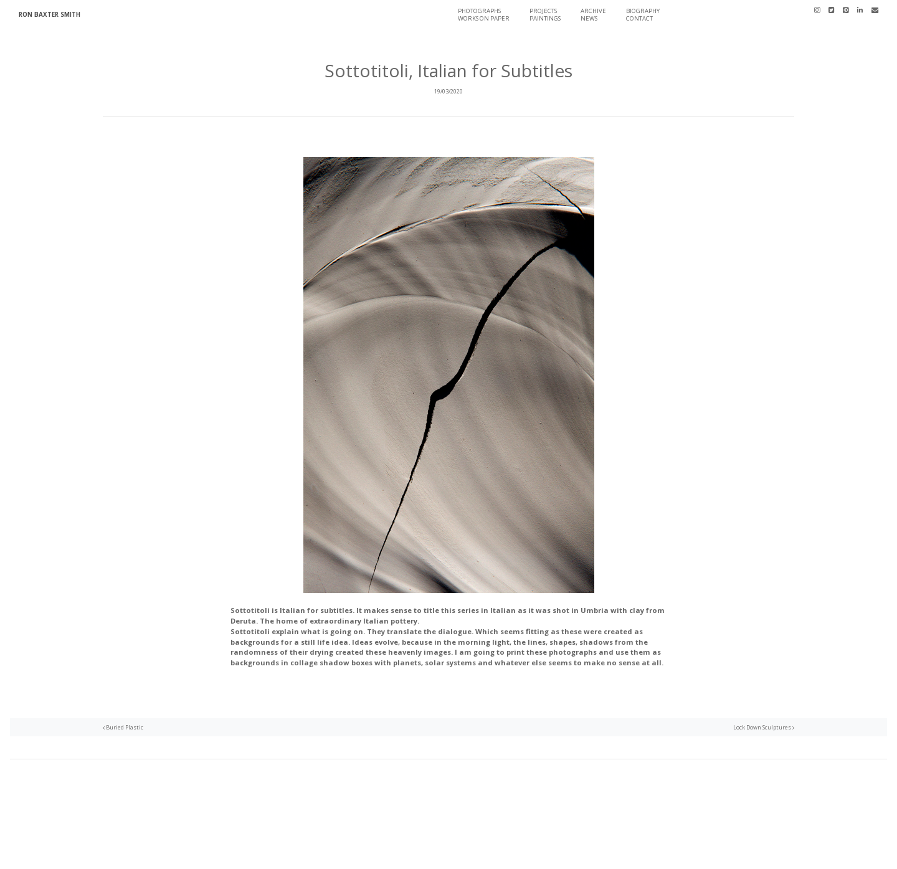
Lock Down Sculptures (763, 727)
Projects (543, 11)
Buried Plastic (123, 727)
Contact (639, 18)
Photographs (479, 11)
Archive (593, 11)
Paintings (545, 18)
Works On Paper (484, 18)
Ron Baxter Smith (49, 15)
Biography (643, 11)
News (589, 18)
